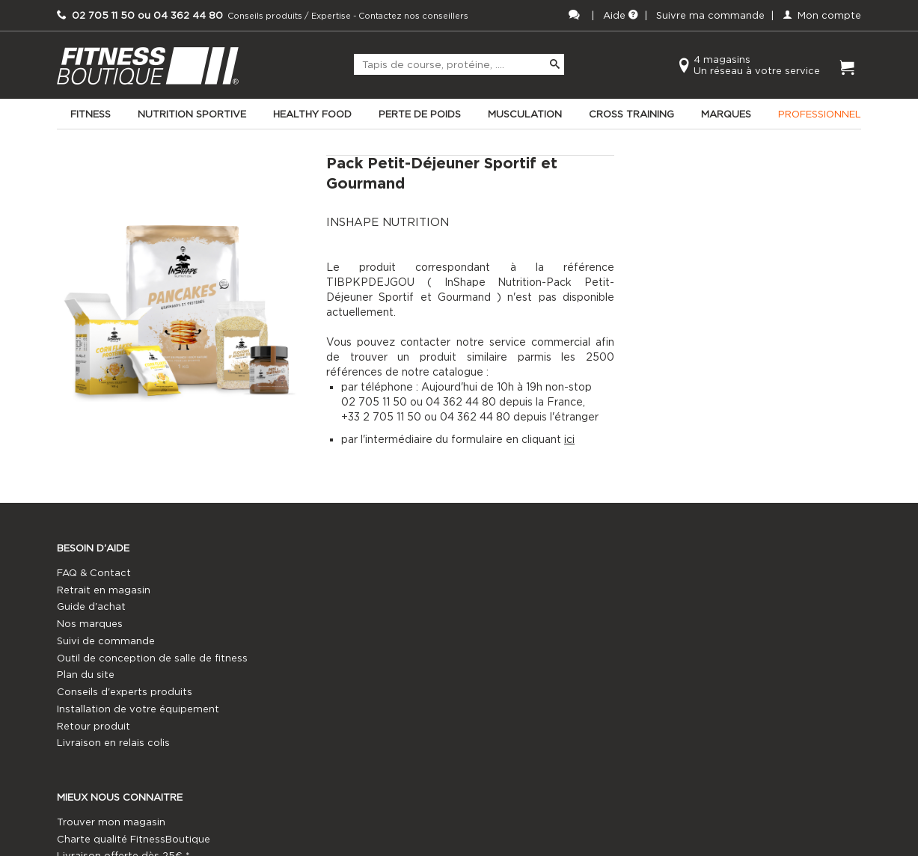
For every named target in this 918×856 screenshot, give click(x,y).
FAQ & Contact (94, 589)
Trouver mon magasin (312, 589)
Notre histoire (292, 708)
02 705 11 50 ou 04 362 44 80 (745, 589)
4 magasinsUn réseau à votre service (757, 65)
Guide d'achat (91, 623)
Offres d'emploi (497, 657)
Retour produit (93, 759)
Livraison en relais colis (113, 776)
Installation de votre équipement (138, 742)
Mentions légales (299, 657)
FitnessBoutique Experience (326, 640)
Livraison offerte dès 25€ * (324, 623)
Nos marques (90, 640)
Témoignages (291, 725)
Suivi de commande (106, 657)
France (476, 640)
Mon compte (822, 15)
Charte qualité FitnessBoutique (334, 606)
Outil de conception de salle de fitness (134, 683)
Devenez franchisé (505, 589)
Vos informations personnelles (333, 691)
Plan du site (85, 708)
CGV (269, 674)
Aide (620, 15)
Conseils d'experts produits (124, 725)
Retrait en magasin (103, 606)
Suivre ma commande (710, 15)
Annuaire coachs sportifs (521, 623)
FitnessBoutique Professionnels (536, 606)
